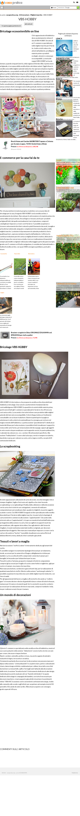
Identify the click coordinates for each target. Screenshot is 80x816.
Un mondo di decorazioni (15, 595)
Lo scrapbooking (10, 446)
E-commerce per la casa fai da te (19, 157)
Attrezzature (24, 15)
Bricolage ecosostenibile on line (19, 31)
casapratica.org (12, 15)
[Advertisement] (21, 12)
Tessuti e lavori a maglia (14, 541)
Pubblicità (75, 773)
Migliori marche (36, 15)
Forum (53, 7)
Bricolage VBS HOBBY (13, 347)
